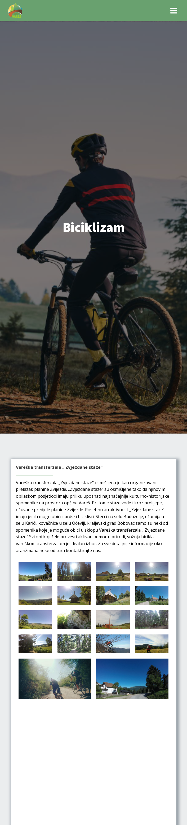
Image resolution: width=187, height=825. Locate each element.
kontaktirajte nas (83, 550)
